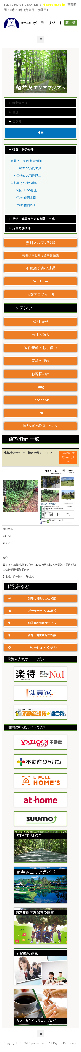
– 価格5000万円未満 (27, 168)
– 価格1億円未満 (25, 197)
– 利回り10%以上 (25, 190)
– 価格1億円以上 (25, 205)
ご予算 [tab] (15, 121)
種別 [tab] (13, 112)
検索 (41, 132)
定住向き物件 (21, 228)
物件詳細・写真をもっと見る (68, 457)
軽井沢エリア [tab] (19, 103)
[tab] (40, 150)
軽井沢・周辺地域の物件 (27, 161)
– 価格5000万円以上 (27, 175)
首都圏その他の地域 (24, 183)
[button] (40, 242)
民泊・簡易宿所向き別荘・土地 (33, 219)
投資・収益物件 (22, 149)
